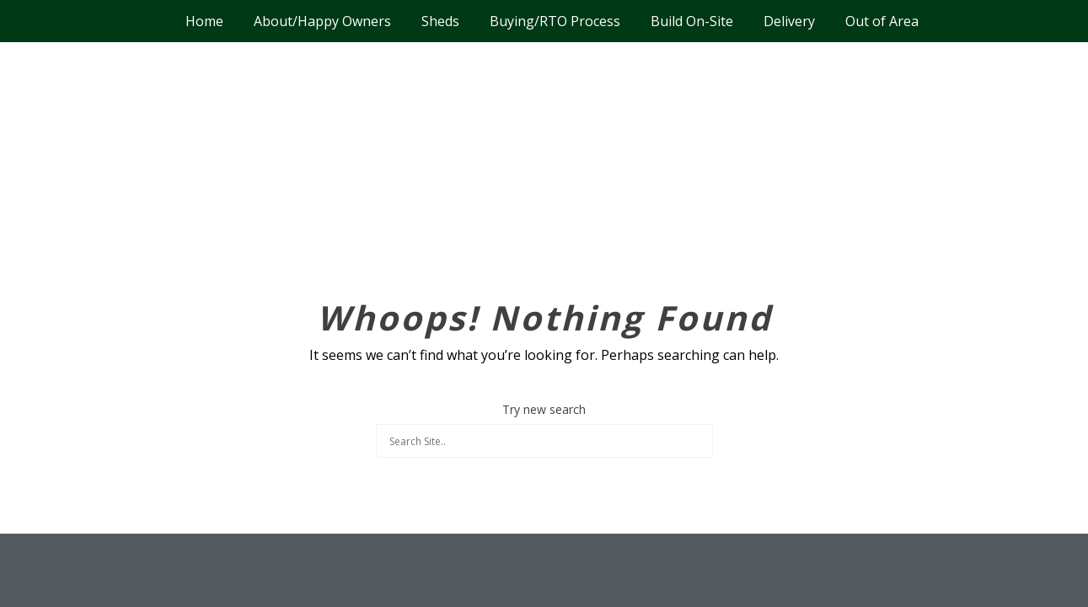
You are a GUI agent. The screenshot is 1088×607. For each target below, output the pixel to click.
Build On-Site (692, 21)
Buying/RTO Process (555, 21)
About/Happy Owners (322, 21)
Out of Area (882, 21)
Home (204, 21)
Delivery (789, 21)
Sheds (440, 21)
